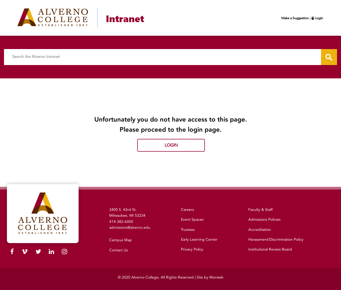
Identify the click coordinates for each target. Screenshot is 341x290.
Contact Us (118, 250)
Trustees (188, 229)
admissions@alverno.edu (129, 227)
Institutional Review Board (270, 249)
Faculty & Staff (260, 209)
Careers (187, 209)
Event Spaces (192, 219)
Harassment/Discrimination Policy (275, 239)
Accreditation (259, 229)
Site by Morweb (210, 277)
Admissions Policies (264, 219)
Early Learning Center (199, 239)
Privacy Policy (192, 249)
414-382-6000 (121, 221)
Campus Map (120, 240)
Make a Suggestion (295, 18)
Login (317, 18)
